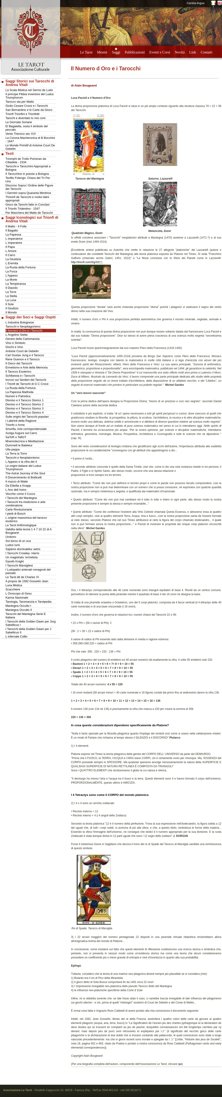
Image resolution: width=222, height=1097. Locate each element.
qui (180, 1064)
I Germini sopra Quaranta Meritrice (28, 193)
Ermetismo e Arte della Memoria (26, 367)
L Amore (10, 251)
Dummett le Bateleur (19, 445)
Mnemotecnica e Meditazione (24, 441)
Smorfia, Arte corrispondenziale (26, 429)
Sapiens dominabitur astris (22, 549)
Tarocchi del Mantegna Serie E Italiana (25, 615)
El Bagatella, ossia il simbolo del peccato (26, 127)
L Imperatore (13, 242)
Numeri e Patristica (18, 396)
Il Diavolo (11, 287)
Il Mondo (11, 312)
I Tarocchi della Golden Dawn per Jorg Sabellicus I (30, 623)
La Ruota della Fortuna (20, 267)
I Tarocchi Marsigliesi (19, 565)
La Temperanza (15, 283)
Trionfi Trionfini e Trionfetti (22, 114)
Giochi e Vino (14, 347)
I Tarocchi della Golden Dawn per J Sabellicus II (28, 630)
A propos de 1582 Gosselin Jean (26, 581)
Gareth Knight (14, 561)
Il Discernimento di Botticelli (23, 477)
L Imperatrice (14, 238)
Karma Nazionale (16, 597)
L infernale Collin (16, 636)
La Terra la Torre (16, 453)
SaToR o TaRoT (15, 437)
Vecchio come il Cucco (20, 493)
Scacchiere (12, 589)
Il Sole (9, 304)
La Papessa (13, 234)
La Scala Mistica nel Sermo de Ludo (29, 90)
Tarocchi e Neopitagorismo (23, 326)
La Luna (10, 300)
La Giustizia (13, 259)
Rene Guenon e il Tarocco (22, 359)
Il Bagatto (11, 230)
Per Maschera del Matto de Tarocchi (29, 212)
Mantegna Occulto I (18, 605)
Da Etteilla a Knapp (18, 485)
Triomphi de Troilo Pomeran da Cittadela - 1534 (25, 160)
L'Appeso (11, 275)
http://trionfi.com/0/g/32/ (85, 262)
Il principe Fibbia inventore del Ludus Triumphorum (29, 95)
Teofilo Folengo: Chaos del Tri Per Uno (27, 179)
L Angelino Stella (16, 334)
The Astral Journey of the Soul (25, 473)
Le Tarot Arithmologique (20, 525)
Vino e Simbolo (15, 343)
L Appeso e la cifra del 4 (21, 461)
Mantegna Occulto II (18, 610)
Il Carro (10, 255)
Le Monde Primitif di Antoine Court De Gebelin (30, 147)
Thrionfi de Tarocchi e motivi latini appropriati (27, 198)
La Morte (11, 279)
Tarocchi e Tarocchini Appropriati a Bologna (28, 168)
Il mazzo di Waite (16, 481)
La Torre (10, 292)
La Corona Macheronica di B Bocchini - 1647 (30, 139)
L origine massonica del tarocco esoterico (26, 519)
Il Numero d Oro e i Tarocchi (23, 330)
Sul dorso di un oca (18, 541)
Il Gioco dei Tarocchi (18, 363)
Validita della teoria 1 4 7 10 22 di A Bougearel (28, 531)
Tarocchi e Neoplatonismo (22, 457)
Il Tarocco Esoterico (18, 371)
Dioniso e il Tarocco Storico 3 (24, 408)
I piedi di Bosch (15, 513)
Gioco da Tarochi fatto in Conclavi (27, 204)
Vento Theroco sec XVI (20, 133)
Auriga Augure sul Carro (21, 433)
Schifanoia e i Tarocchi (20, 375)
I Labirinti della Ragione (20, 420)
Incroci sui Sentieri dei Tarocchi (25, 379)
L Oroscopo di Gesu (18, 593)
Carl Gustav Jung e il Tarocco (24, 355)
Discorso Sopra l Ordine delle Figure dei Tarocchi (29, 187)
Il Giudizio (11, 308)
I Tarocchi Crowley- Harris (22, 553)
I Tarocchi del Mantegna (21, 498)
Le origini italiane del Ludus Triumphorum (23, 467)
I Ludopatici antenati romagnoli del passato (28, 571)
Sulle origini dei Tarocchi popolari (27, 416)
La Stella (11, 296)
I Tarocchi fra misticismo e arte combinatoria (25, 503)
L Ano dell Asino (15, 489)
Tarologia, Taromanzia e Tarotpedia (28, 601)
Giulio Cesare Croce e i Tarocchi (26, 105)
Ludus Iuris (12, 545)
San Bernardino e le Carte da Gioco (28, 110)
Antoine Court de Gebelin (22, 351)
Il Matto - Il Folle (15, 226)
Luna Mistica (13, 585)
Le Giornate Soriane (18, 122)
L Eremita (11, 263)
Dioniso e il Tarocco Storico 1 (24, 400)
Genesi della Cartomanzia (22, 338)
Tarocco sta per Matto (19, 101)
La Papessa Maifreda (19, 392)
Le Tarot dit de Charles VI (22, 577)
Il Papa (10, 247)
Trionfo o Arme (15, 425)
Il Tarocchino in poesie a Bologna (27, 173)
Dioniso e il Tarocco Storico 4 (24, 412)
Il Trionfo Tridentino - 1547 (22, 208)
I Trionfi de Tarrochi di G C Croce (26, 384)
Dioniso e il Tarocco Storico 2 (24, 404)
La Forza (11, 271)
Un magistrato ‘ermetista (21, 557)
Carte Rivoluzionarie (18, 509)
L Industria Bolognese (19, 322)
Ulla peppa (12, 449)
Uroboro (10, 536)
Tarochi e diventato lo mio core (25, 118)
